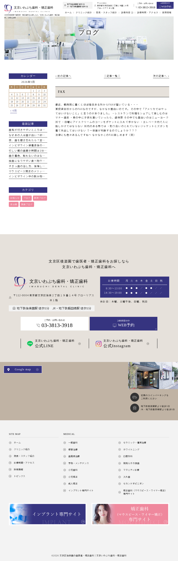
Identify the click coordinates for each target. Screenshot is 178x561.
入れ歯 (126, 476)
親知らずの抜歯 (131, 463)
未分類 (13, 204)
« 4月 (13, 110)
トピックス (19, 476)
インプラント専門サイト (81, 490)
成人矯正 (73, 483)
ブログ (26, 197)
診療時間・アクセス (24, 462)
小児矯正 (73, 476)
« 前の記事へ (63, 76)
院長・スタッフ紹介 (24, 456)
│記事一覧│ (112, 76)
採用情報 (18, 469)
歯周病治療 (74, 456)
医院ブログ (40, 197)
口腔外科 (128, 456)
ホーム (17, 442)
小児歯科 (73, 469)
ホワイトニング (131, 449)
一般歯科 (73, 442)
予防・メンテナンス (78, 463)
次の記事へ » (161, 76)
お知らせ (14, 197)
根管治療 (73, 449)
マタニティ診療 (131, 469)
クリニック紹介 (22, 449)
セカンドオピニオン (133, 483)
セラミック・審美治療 (134, 442)
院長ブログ (27, 204)
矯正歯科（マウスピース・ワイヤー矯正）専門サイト (145, 492)
